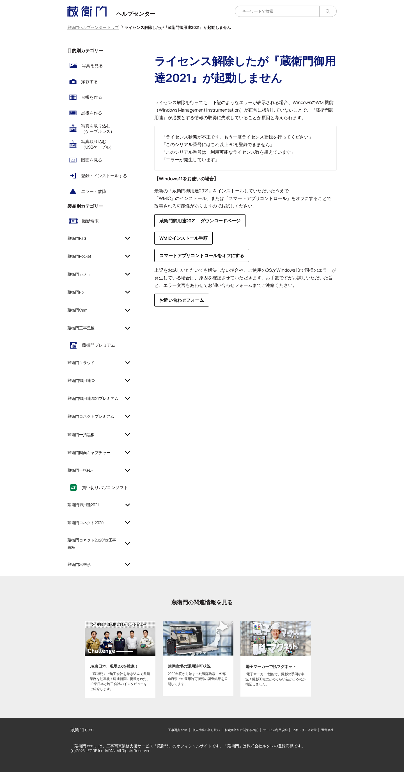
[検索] (328, 11)
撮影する (89, 81)
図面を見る (91, 160)
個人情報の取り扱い (206, 730)
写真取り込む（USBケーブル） (97, 144)
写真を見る (92, 65)
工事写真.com (177, 730)
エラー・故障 (93, 191)
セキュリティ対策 (304, 730)
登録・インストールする (104, 176)
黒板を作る (91, 113)
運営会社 (327, 730)
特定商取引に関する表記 (241, 730)
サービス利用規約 (275, 730)
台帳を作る (91, 97)
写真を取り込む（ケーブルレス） (97, 128)
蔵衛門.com (81, 730)
